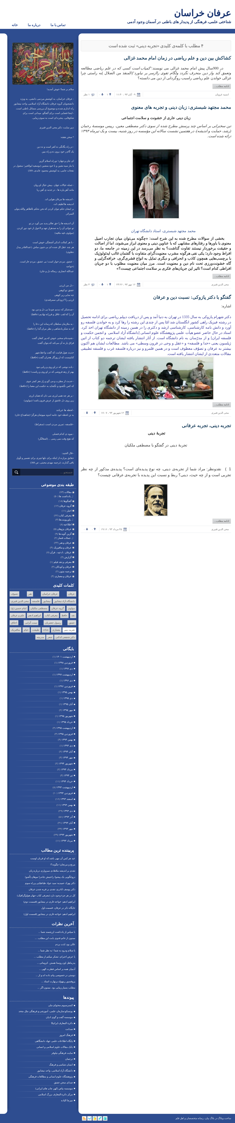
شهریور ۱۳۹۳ (66, 834)
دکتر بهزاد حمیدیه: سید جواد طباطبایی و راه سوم (50, 883)
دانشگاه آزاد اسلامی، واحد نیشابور (55, 1070)
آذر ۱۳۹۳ (68, 816)
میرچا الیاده (67, 1100)
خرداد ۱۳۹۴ (67, 781)
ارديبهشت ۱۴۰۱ (64, 656)
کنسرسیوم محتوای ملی (60, 1005)
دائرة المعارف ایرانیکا (62, 1023)
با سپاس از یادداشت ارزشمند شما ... (56, 931)
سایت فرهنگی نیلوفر (62, 1052)
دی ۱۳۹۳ (68, 810)
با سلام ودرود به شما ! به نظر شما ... (56, 950)
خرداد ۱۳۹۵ (67, 722)
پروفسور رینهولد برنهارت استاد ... (58, 981)
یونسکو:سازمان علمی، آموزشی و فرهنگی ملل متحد (46, 1011)
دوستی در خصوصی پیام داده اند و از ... (55, 975)
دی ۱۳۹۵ (68, 698)
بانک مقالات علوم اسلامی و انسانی (54, 1047)
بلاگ (212, 1118)
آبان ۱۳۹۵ (68, 704)
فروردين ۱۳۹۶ (65, 686)
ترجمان (69, 1058)
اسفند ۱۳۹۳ (66, 799)
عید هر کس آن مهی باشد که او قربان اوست (52, 858)
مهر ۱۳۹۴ (68, 757)
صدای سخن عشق (63, 1082)
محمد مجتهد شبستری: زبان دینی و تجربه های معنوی (181, 107)
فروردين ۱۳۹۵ (65, 733)
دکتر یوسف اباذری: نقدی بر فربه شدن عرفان (52, 889)
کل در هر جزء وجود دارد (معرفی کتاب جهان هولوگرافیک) (46, 895)
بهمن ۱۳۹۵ (67, 692)
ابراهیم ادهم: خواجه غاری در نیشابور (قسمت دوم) (49, 901)
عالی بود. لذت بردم (65, 944)
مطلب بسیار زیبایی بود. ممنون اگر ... (57, 987)
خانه (15, 25)
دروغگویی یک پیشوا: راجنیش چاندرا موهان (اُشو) (50, 876)
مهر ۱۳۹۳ (68, 828)
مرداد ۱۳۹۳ (67, 840)
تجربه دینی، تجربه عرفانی (206, 425)
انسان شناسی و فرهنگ (61, 1064)
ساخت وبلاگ (224, 1118)
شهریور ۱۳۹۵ (66, 716)
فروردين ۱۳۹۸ (65, 662)
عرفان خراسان (202, 13)
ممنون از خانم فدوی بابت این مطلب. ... (55, 938)
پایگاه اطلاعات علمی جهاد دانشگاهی (54, 1041)
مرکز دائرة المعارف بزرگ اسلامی (55, 1094)
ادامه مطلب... (221, 86)
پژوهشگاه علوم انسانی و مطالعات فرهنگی (50, 1076)
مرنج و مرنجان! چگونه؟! (62, 864)
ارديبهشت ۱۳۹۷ (64, 674)
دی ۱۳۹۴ (68, 745)
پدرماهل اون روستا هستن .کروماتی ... (56, 962)
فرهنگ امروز (66, 1035)
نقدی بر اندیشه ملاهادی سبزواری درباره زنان (52, 870)
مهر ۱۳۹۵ (68, 710)
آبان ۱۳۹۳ (68, 822)
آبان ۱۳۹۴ (68, 751)
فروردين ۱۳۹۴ (65, 793)
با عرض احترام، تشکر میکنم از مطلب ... (55, 956)
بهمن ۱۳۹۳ (67, 805)
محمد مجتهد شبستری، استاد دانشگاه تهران (163, 231)
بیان (207, 1118)
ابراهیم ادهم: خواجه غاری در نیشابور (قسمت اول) (49, 914)
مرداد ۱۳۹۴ (67, 769)
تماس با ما (58, 25)
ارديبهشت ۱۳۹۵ (64, 728)
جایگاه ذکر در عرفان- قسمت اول (58, 907)
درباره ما (34, 25)
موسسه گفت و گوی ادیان (59, 1017)
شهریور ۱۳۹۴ (66, 763)
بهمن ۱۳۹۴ (67, 739)
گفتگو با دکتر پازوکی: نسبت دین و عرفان (192, 297)
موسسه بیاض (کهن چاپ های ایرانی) (54, 1088)
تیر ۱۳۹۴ (68, 775)
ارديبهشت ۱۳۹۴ (64, 787)
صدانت (69, 1029)
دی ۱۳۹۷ (68, 668)
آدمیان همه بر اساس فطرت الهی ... (57, 969)
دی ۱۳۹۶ (68, 680)
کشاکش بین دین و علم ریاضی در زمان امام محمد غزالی (177, 58)
